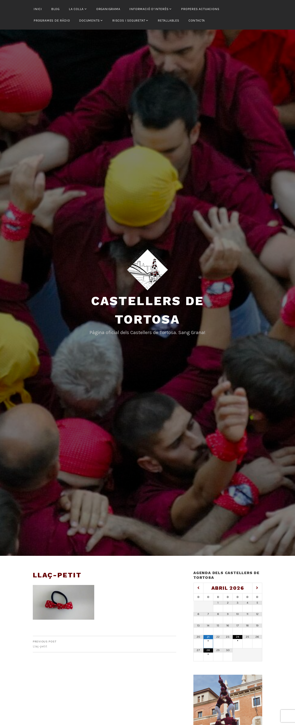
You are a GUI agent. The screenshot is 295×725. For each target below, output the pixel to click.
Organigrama (108, 9)
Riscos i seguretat (128, 20)
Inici (38, 9)
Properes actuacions (200, 9)
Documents (89, 20)
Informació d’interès (148, 9)
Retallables (168, 20)
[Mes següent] (257, 587)
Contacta (196, 20)
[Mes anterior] (198, 587)
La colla (76, 9)
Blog (55, 9)
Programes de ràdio (52, 20)
